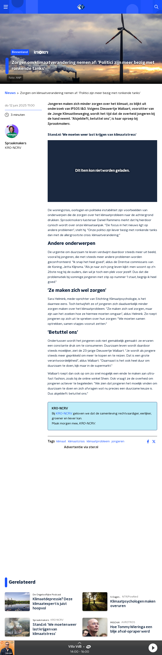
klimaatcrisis (76, 441)
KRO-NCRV (64, 413)
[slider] (101, 194)
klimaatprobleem (98, 441)
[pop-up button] (136, 145)
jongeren (118, 441)
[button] (153, 648)
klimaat (61, 441)
